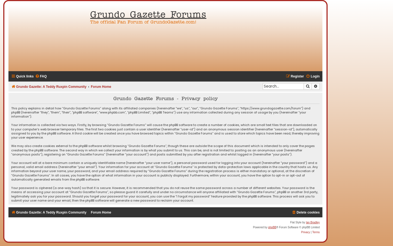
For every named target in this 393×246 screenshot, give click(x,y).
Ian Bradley (313, 222)
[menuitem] (41, 76)
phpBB (272, 227)
